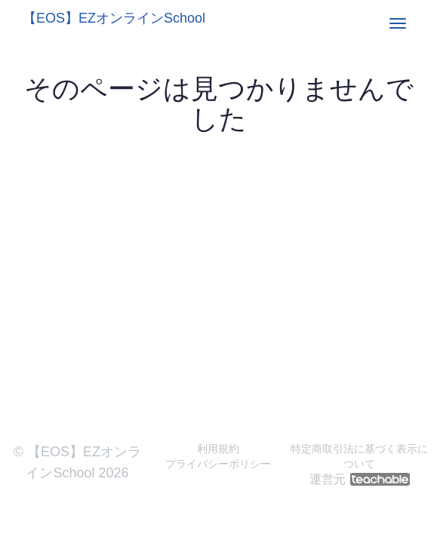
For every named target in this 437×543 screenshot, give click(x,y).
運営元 (359, 479)
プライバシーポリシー (218, 464)
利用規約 (218, 449)
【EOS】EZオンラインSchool (114, 18)
